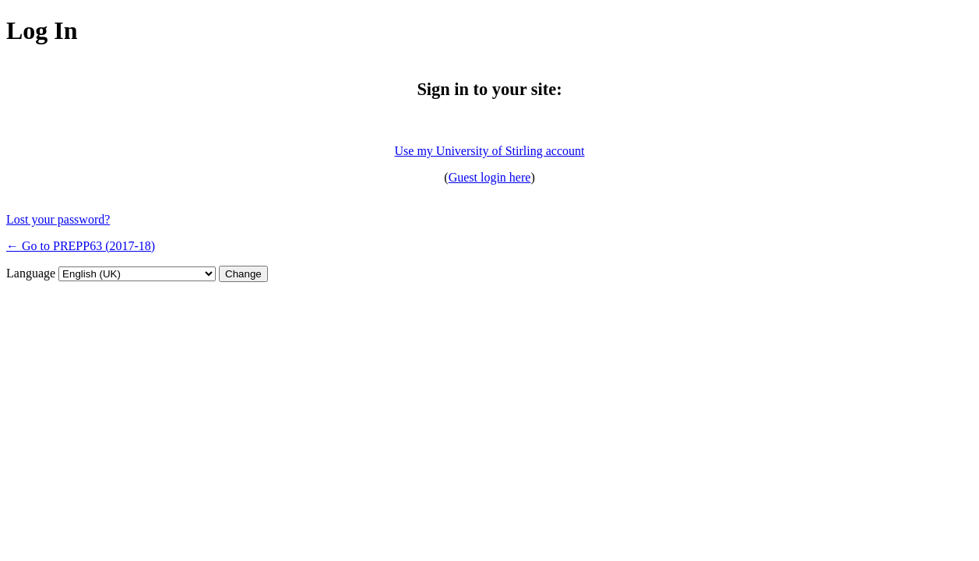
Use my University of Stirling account (490, 150)
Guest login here (490, 177)
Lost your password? (58, 219)
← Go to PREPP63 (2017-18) (80, 245)
